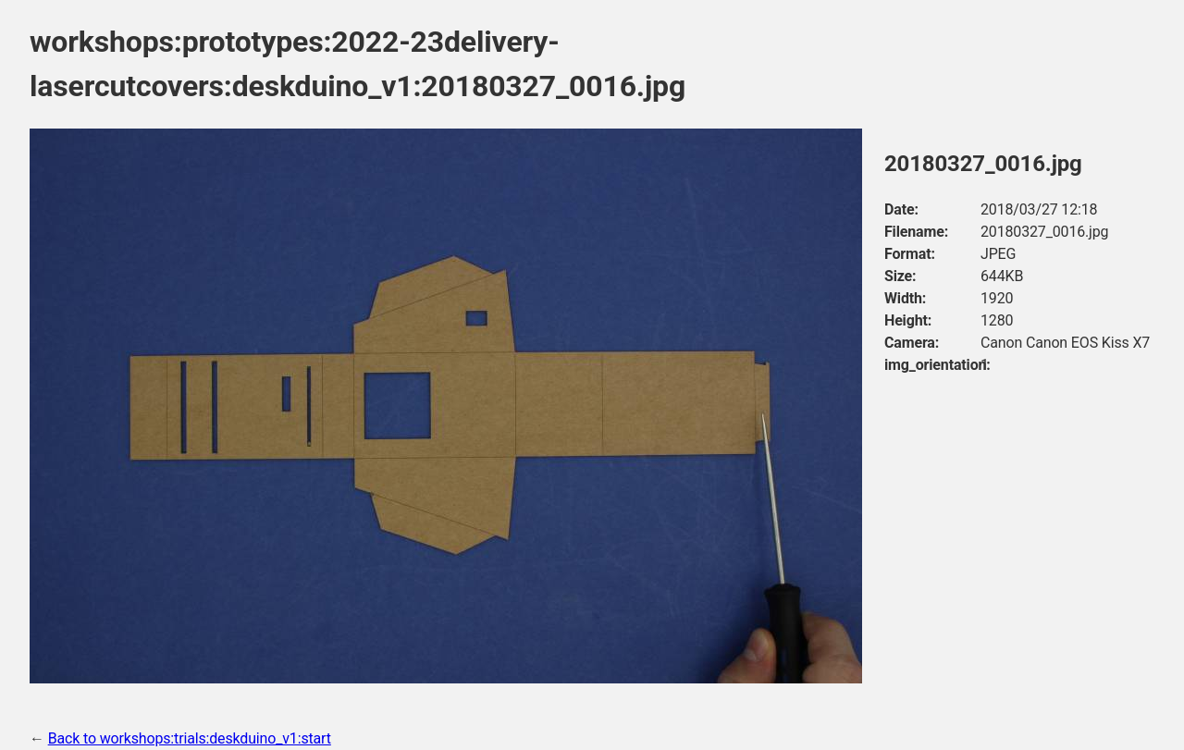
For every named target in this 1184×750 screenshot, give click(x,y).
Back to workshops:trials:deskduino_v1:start (189, 738)
